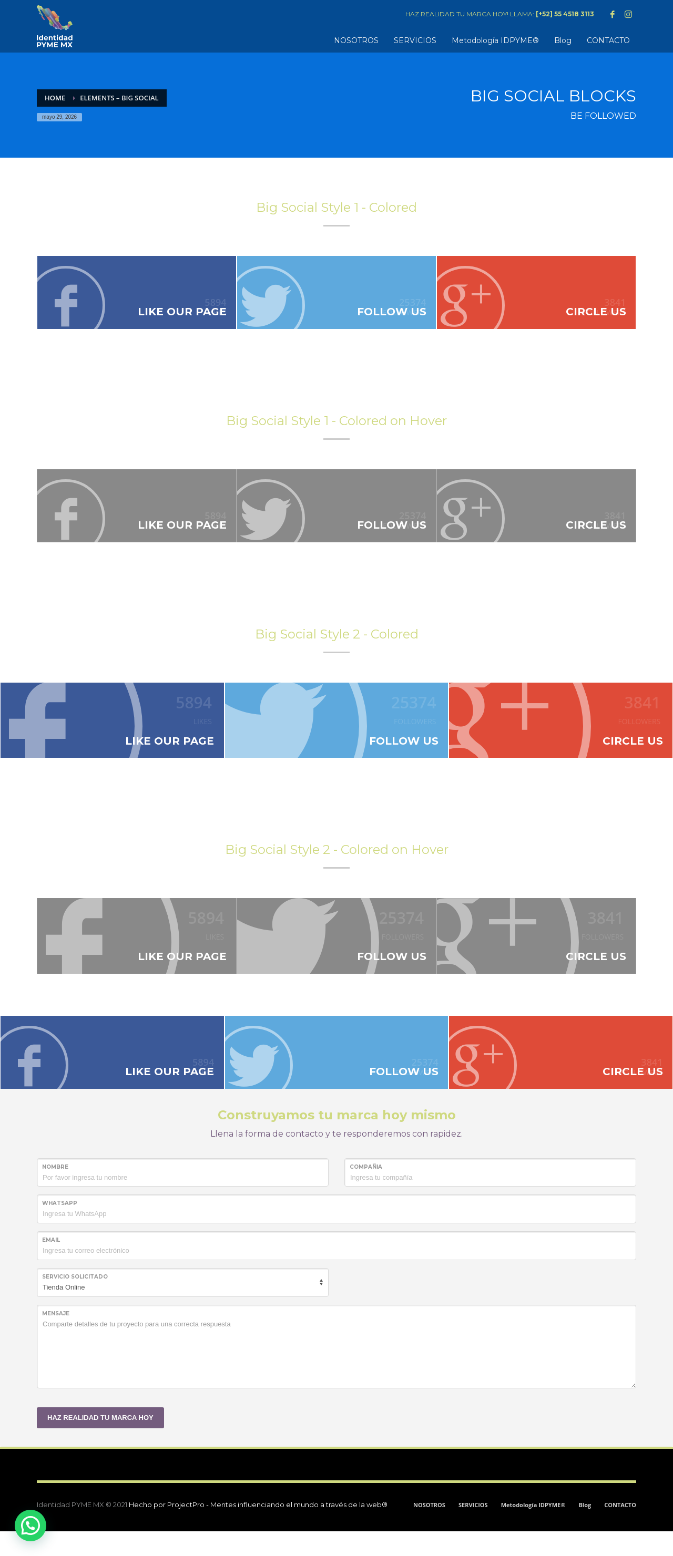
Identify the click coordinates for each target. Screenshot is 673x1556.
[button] (30, 1525)
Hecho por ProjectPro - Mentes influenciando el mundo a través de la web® (258, 1529)
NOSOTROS (429, 1529)
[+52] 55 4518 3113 (565, 14)
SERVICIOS (473, 1529)
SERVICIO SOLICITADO (75, 1300)
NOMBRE (55, 1191)
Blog (584, 1529)
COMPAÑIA (366, 1191)
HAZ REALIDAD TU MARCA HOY (100, 1442)
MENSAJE (55, 1337)
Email (51, 1264)
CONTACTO (620, 1529)
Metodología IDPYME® (533, 1529)
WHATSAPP (59, 1227)
